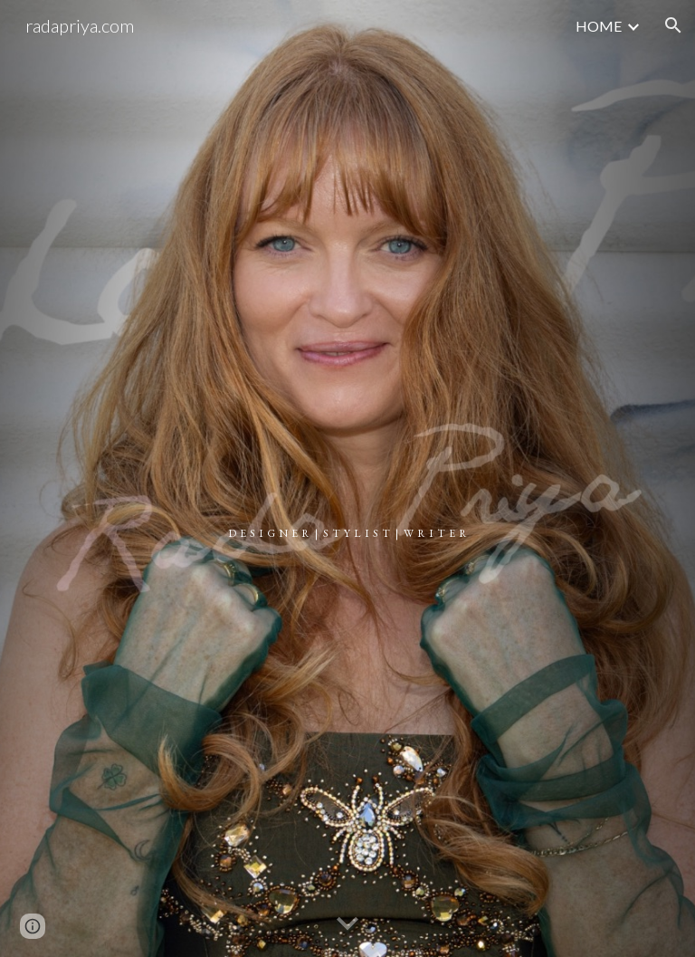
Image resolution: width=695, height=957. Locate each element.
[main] (347, 478)
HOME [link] (599, 25)
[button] (673, 25)
